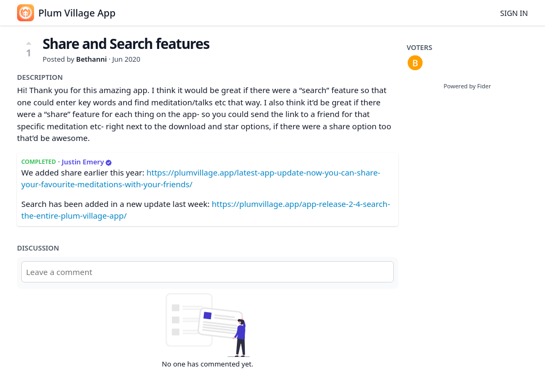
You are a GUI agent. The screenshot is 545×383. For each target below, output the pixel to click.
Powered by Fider (467, 86)
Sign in (514, 13)
